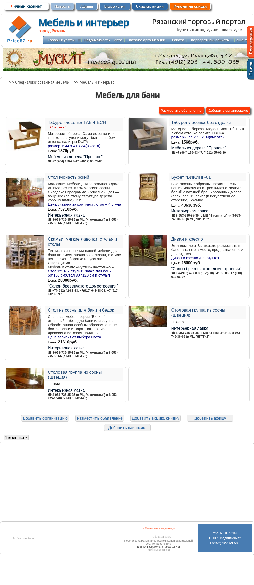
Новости (62, 6)
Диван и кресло (187, 239)
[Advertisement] (83, 484)
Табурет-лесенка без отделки (201, 122)
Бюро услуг (114, 6)
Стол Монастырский (68, 177)
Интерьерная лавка (66, 215)
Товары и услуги (61, 40)
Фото (180, 322)
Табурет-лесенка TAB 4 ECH (77, 122)
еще (241, 40)
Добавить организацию (228, 110)
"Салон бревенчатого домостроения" (83, 286)
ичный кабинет (26, 6)
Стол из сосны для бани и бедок (81, 310)
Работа (178, 40)
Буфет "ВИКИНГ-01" (191, 177)
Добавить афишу (210, 418)
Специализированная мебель (42, 82)
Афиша (86, 6)
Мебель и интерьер (83, 22)
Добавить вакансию (127, 427)
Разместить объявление (181, 110)
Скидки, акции (150, 6)
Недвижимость (97, 40)
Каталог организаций (147, 40)
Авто (118, 40)
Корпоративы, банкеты (210, 40)
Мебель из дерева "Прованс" (75, 156)
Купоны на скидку (190, 6)
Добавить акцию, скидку (155, 418)
